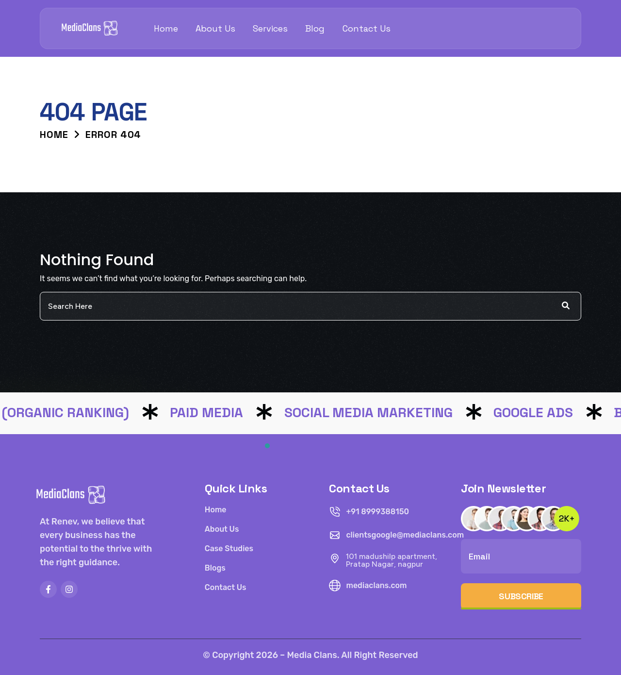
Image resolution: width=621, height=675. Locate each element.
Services (270, 28)
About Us (215, 28)
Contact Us (367, 28)
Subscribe (521, 596)
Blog (315, 28)
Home (166, 28)
